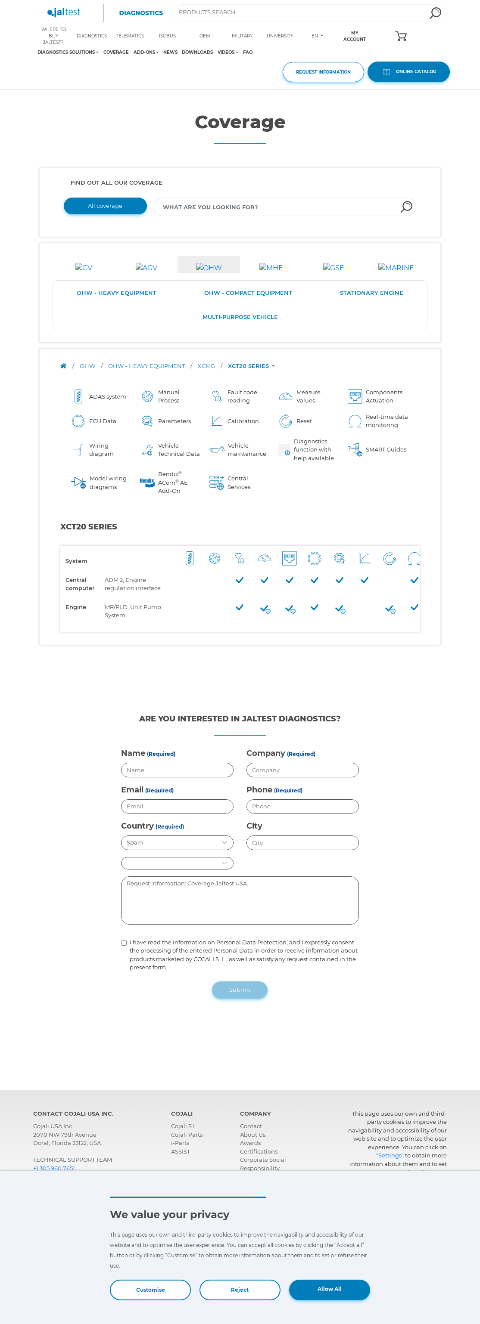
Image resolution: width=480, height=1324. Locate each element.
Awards (250, 1142)
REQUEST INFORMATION (323, 72)
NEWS (170, 52)
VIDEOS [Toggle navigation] (226, 52)
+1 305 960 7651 (54, 1168)
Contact (251, 1126)
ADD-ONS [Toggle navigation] (144, 52)
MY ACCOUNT (354, 36)
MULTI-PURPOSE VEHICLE (240, 316)
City (254, 826)
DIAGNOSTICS (92, 36)
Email (132, 790)
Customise (150, 1290)
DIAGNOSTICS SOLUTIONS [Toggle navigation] (66, 52)
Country (137, 826)
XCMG (207, 365)
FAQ (247, 52)
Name (133, 753)
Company (265, 753)
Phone (259, 790)
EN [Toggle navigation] (315, 36)
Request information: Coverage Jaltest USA (240, 900)
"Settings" (390, 1155)
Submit (239, 989)
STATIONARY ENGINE (371, 292)
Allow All (330, 1289)
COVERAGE (116, 52)
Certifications (258, 1151)
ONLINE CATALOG (408, 72)
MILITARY (242, 36)
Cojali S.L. (184, 1126)
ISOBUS (167, 36)
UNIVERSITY (280, 36)
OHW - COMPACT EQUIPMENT (248, 292)
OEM (204, 36)
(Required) (161, 754)
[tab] (84, 264)
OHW (88, 365)
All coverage (105, 205)
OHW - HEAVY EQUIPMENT (116, 292)
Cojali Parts (187, 1134)
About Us (252, 1134)
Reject (240, 1290)
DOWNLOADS (197, 52)
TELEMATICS (130, 36)
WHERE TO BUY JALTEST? (53, 36)
